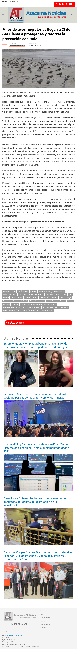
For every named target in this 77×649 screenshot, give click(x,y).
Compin (27, 298)
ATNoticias (22, 294)
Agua (14, 291)
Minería (46, 304)
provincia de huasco (33, 307)
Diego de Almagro (65, 298)
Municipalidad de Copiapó (11, 307)
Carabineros (39, 294)
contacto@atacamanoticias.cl (13, 635)
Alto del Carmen (23, 291)
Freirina (62, 301)
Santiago (12, 311)
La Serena (15, 304)
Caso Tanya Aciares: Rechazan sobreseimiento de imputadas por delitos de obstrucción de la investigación (35, 502)
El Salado (24, 301)
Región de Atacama (61, 307)
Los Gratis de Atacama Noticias (31, 304)
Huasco (70, 301)
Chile (64, 294)
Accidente (6, 291)
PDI (23, 307)
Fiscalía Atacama (52, 301)
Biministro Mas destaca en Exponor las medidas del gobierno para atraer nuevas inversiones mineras (36, 395)
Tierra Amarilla (22, 311)
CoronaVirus (44, 298)
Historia (42, 621)
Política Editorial (45, 624)
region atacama (48, 307)
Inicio (41, 614)
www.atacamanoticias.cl (45, 311)
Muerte (53, 304)
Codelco (6, 298)
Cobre (70, 294)
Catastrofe (49, 294)
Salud (5, 311)
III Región (6, 304)
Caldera (30, 294)
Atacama (33, 291)
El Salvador (33, 301)
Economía (6, 301)
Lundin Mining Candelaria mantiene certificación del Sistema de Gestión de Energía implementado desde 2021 (36, 448)
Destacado (53, 298)
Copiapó (34, 298)
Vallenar (32, 311)
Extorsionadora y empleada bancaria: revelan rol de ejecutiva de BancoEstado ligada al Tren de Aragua (35, 345)
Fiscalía (41, 301)
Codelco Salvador (16, 298)
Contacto (43, 628)
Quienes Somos (45, 618)
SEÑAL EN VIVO (15, 323)
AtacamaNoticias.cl (9, 294)
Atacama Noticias (45, 291)
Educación (15, 301)
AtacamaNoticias (58, 291)
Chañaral (58, 294)
